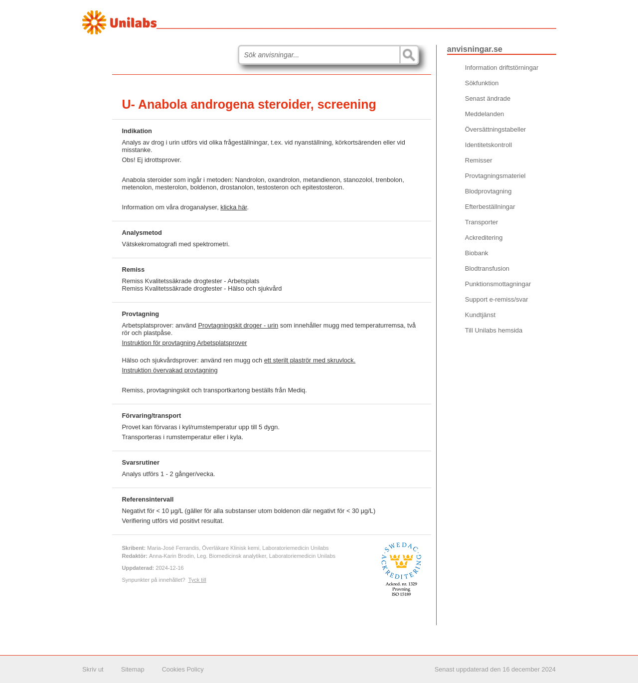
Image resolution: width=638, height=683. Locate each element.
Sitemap (133, 669)
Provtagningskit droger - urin (238, 325)
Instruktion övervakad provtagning (170, 370)
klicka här (233, 207)
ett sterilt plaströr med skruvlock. (309, 360)
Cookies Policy (183, 669)
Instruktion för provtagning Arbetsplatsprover (184, 342)
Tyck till (197, 580)
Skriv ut (93, 669)
